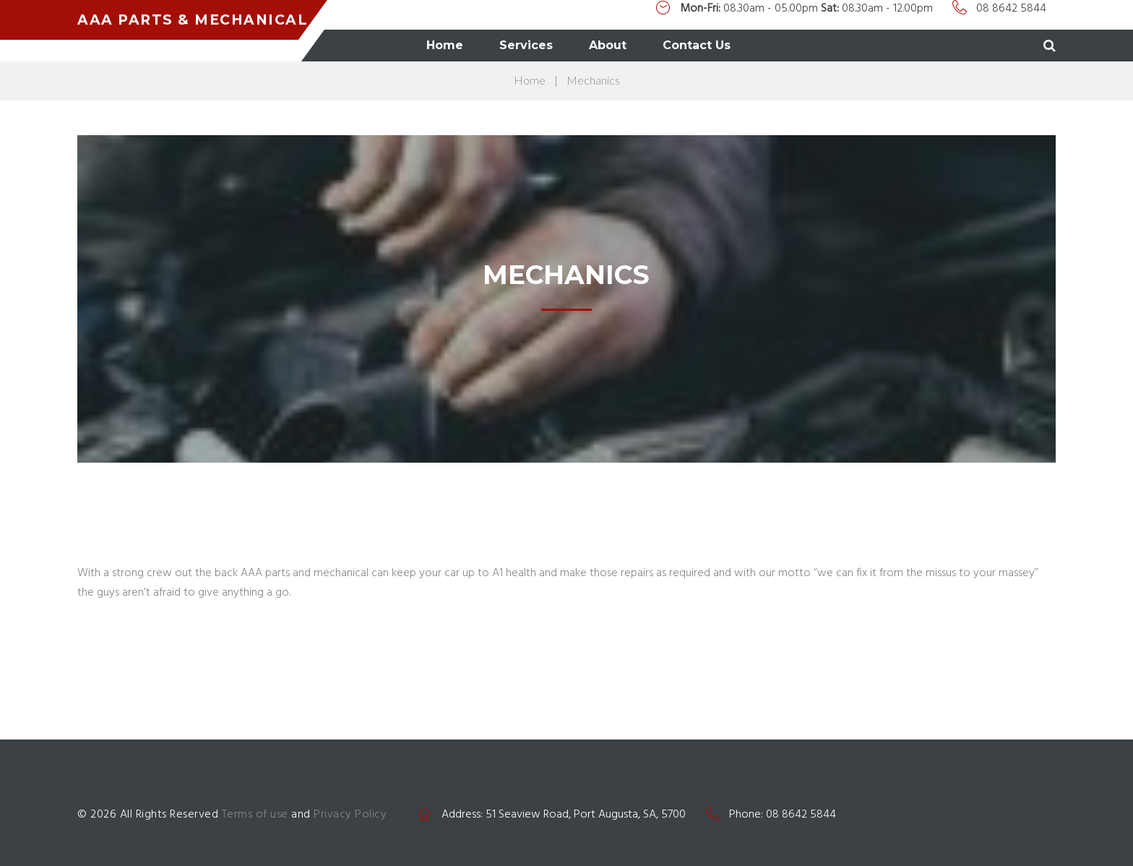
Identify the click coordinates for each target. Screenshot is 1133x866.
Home (554, 45)
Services (636, 45)
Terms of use (255, 814)
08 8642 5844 (1011, 11)
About (717, 45)
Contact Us (806, 45)
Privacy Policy (350, 814)
